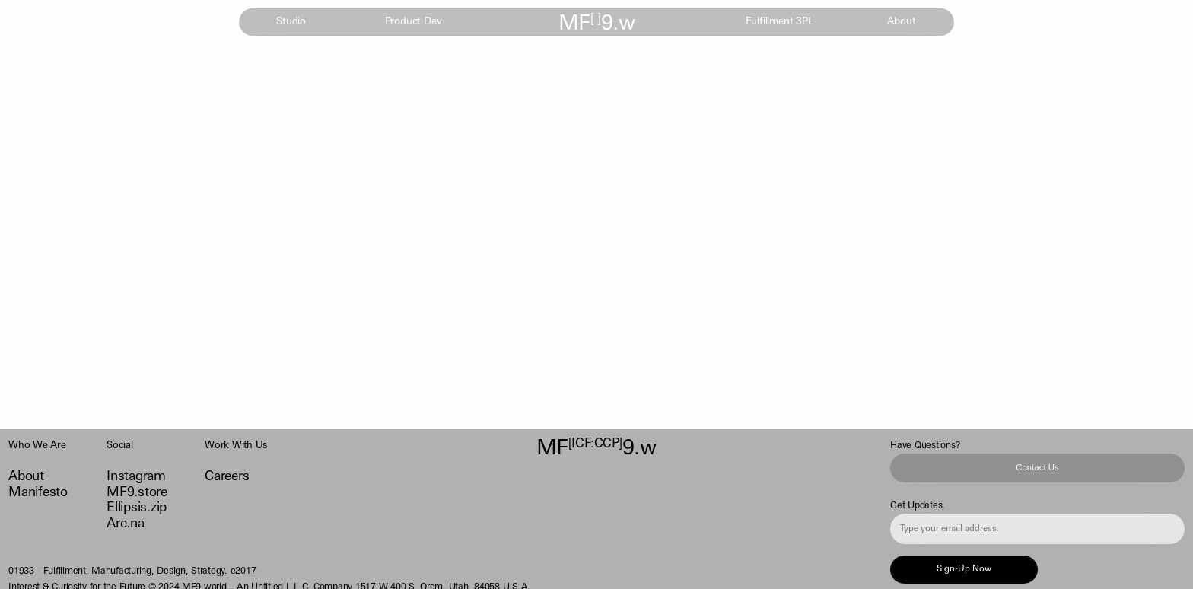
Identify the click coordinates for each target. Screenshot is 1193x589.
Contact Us (1037, 467)
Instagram (136, 476)
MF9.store (137, 492)
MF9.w (596, 24)
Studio (291, 22)
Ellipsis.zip (137, 507)
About (901, 22)
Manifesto (38, 492)
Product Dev (413, 22)
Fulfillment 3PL (780, 22)
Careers (227, 476)
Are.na (125, 523)
